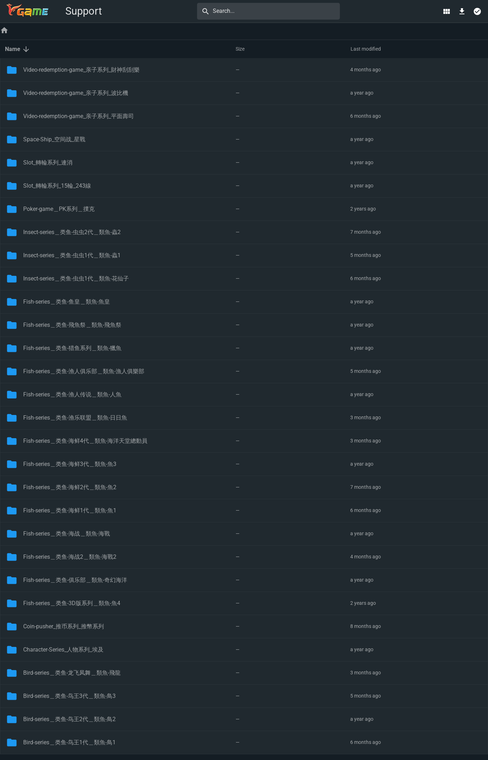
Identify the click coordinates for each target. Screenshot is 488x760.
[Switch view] (446, 11)
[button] (120, 49)
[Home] (4, 31)
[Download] (462, 11)
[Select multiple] (477, 11)
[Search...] (274, 11)
